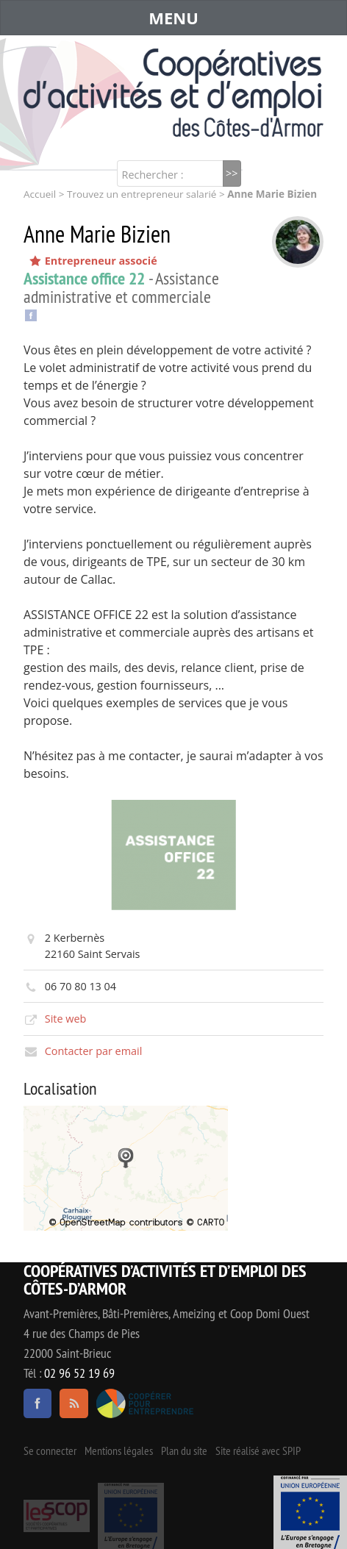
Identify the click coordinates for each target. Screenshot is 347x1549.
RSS (73, 1403)
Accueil (40, 194)
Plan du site (184, 1450)
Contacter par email (93, 1051)
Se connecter (50, 1450)
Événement (310, 1512)
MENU (173, 18)
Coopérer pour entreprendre (145, 1403)
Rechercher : (153, 175)
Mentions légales (119, 1450)
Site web (66, 1019)
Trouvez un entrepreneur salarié (141, 194)
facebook (37, 1403)
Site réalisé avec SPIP (258, 1450)
